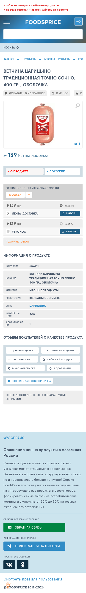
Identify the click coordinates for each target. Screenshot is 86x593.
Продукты (29, 59)
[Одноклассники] (22, 564)
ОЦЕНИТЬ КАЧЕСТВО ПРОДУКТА (29, 381)
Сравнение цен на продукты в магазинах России (42, 452)
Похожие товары (18, 241)
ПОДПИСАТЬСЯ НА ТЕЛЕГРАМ (37, 546)
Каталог (9, 59)
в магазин (69, 213)
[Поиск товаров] (43, 34)
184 (19, 205)
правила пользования (32, 578)
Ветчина (53, 298)
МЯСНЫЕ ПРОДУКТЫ (57, 59)
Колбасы (36, 298)
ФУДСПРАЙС (14, 438)
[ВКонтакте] (9, 564)
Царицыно (37, 306)
